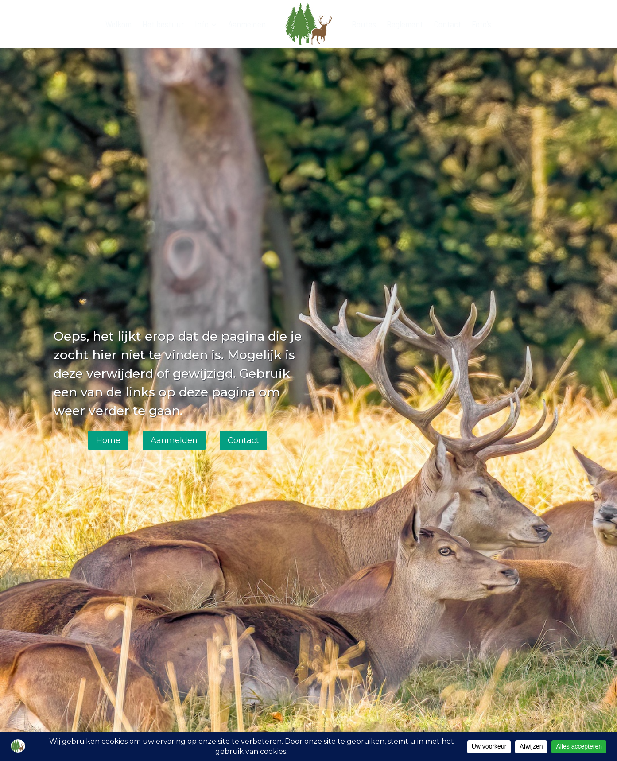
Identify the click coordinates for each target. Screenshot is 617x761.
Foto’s (481, 24)
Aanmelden (247, 24)
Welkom (118, 24)
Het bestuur (163, 24)
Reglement (405, 24)
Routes (364, 24)
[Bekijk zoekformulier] (556, 24)
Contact (447, 24)
